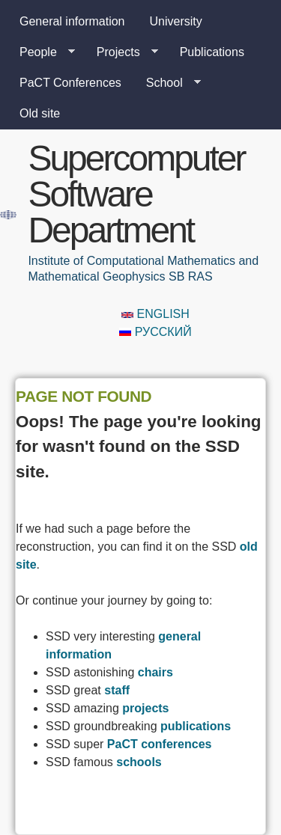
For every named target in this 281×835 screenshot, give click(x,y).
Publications (212, 52)
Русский (155, 331)
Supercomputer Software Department (136, 194)
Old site (39, 113)
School (167, 83)
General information (72, 21)
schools (138, 762)
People (41, 52)
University (176, 21)
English (155, 314)
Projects (121, 52)
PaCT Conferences (70, 82)
